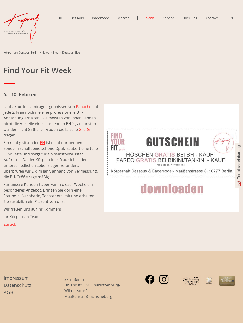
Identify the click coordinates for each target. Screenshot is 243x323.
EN (231, 18)
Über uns (189, 18)
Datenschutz (17, 285)
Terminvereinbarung (239, 162)
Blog (56, 52)
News (150, 18)
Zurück (10, 224)
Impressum (16, 278)
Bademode (100, 18)
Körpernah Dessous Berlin (21, 52)
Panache (83, 106)
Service (168, 18)
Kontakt (212, 18)
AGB (8, 292)
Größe (84, 129)
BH (60, 18)
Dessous (77, 18)
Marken (123, 18)
